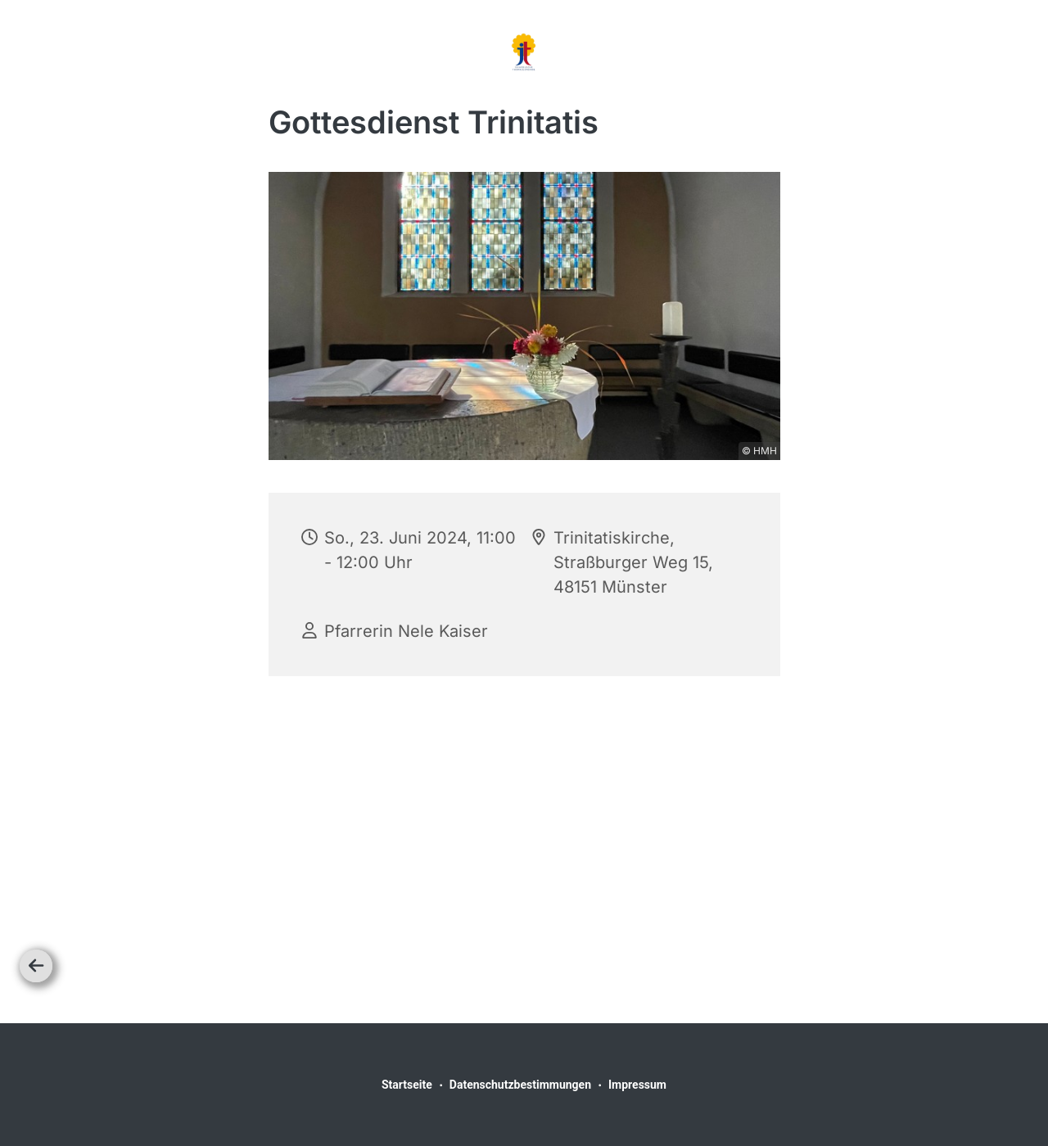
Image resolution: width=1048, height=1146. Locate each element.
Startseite (407, 1084)
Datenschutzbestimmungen (520, 1084)
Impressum (637, 1084)
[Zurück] (36, 966)
